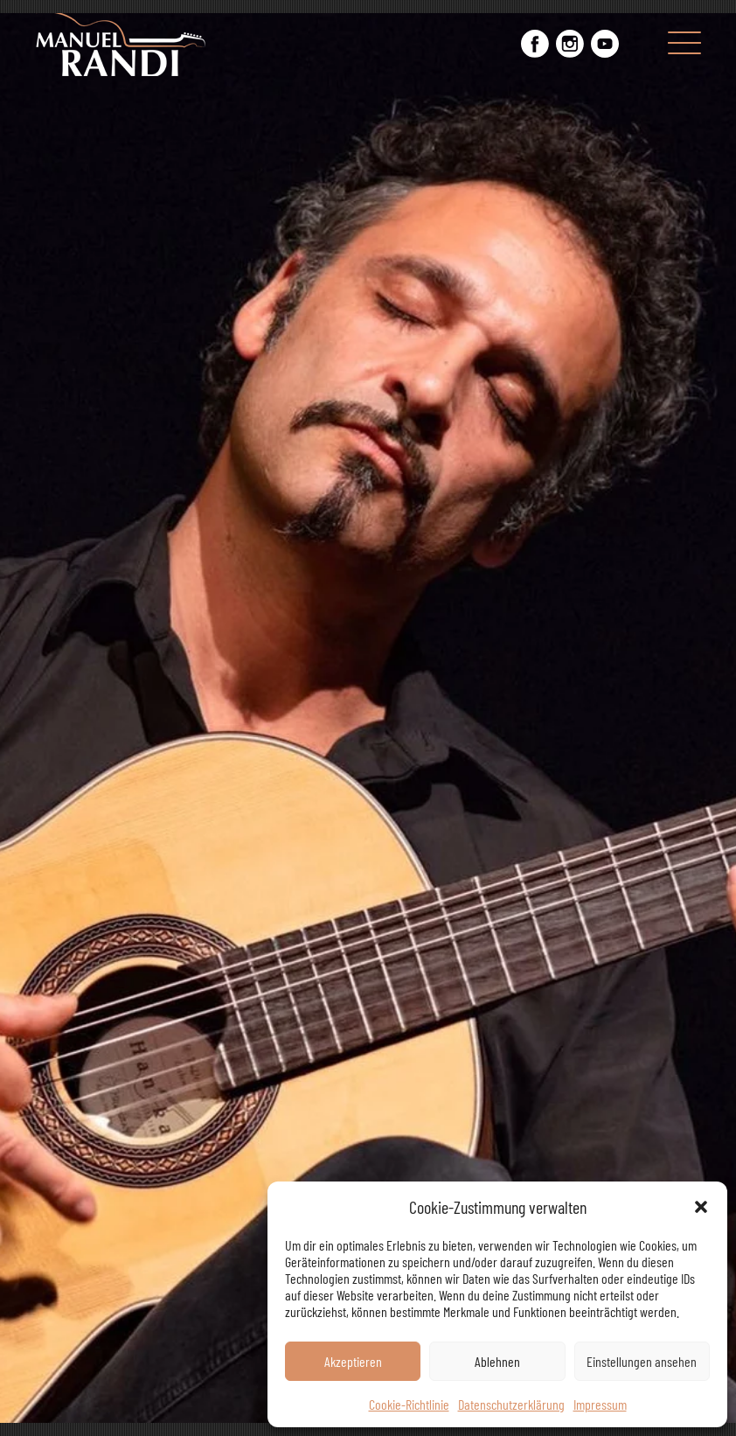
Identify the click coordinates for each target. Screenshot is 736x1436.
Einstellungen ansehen (642, 1361)
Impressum (600, 1404)
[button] (701, 1207)
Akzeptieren (353, 1361)
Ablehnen (497, 1361)
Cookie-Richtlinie (409, 1404)
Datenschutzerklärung (511, 1404)
